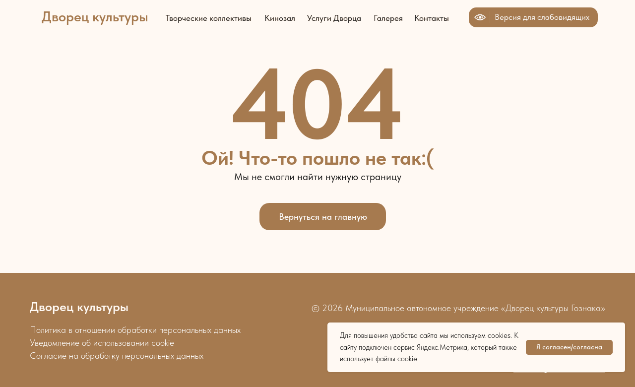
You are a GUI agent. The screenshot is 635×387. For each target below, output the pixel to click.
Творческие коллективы (209, 18)
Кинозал (279, 18)
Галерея (388, 18)
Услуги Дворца (334, 18)
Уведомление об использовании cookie (102, 342)
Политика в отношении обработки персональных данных (135, 329)
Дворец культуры (95, 16)
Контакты (431, 18)
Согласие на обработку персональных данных (116, 355)
